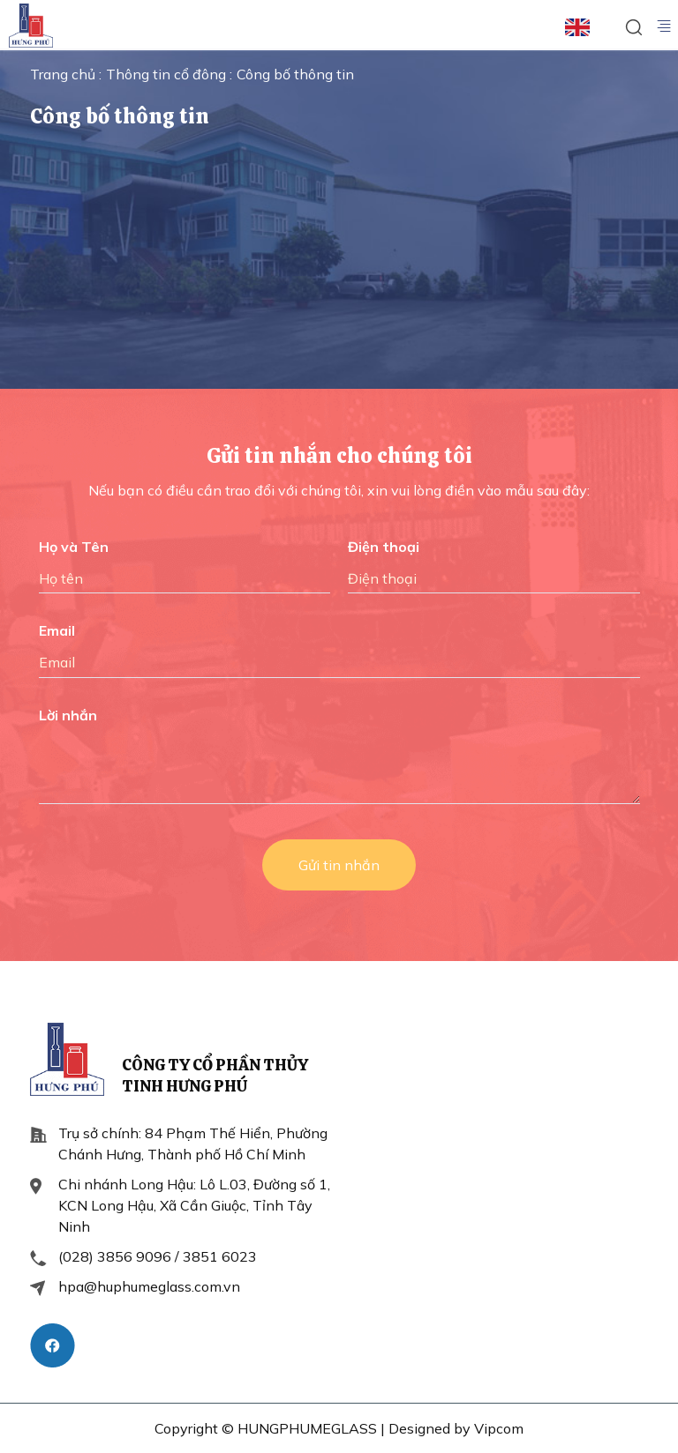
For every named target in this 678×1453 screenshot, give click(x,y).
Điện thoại (383, 546)
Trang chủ (64, 74)
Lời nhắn (68, 715)
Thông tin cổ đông (168, 74)
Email (57, 630)
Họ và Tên (74, 546)
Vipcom (499, 1428)
